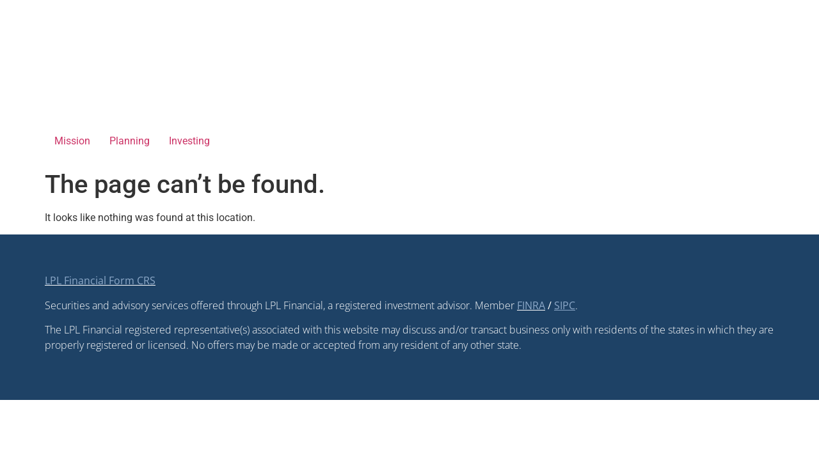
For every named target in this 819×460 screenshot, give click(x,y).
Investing (189, 141)
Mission (72, 141)
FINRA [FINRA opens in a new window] (531, 305)
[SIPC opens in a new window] (564, 305)
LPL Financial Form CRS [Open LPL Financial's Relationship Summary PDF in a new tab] (100, 280)
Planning (129, 141)
